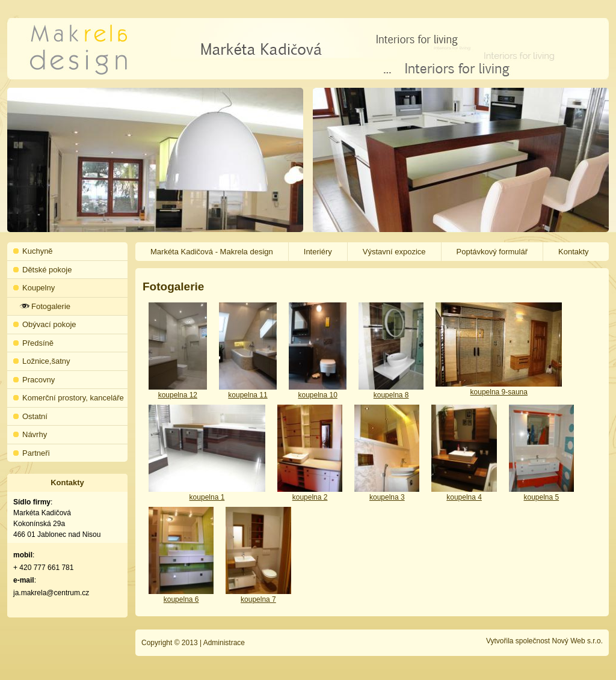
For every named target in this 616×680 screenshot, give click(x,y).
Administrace (224, 643)
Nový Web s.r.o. (577, 641)
